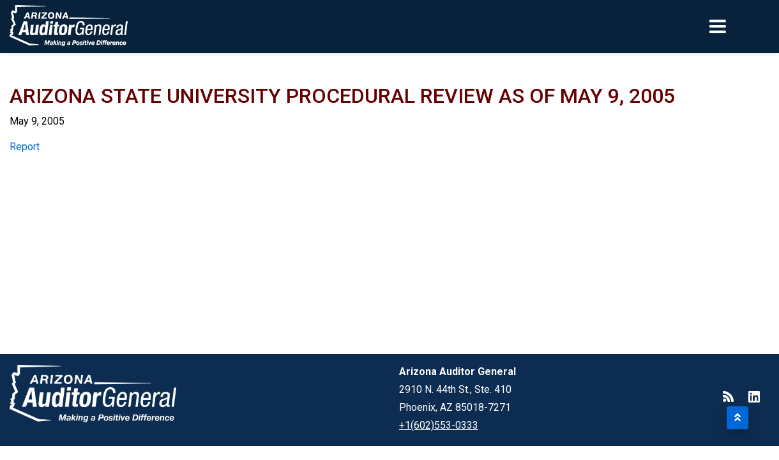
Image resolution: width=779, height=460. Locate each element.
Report (25, 147)
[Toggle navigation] (739, 26)
